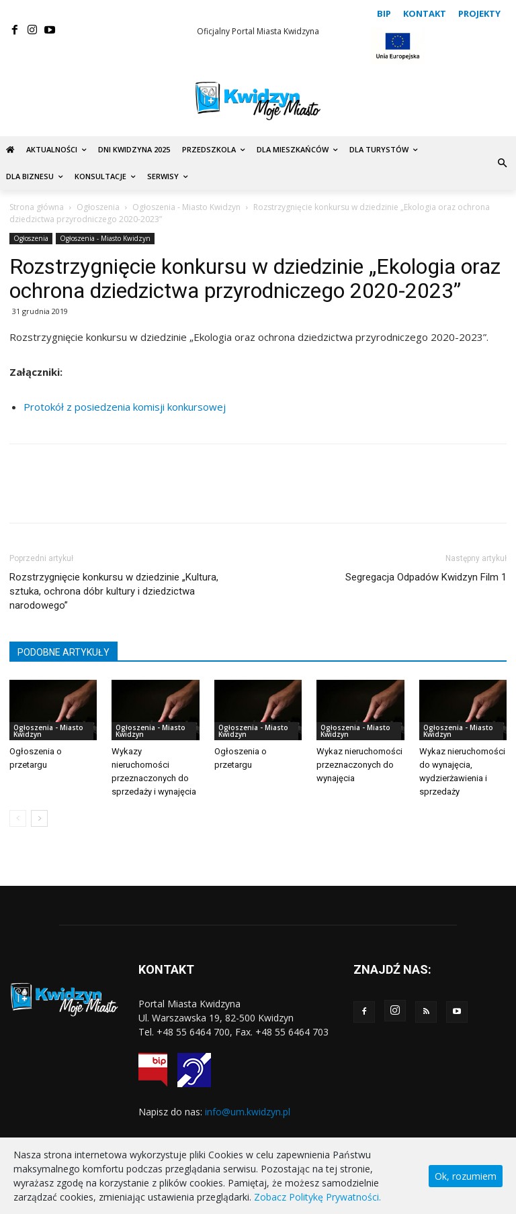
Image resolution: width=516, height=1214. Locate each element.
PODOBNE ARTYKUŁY (63, 652)
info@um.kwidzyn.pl (247, 1111)
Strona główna (36, 207)
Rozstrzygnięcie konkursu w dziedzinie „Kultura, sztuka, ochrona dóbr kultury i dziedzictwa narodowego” (113, 591)
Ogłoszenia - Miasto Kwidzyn (186, 207)
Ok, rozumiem (466, 1176)
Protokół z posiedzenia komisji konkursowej (125, 406)
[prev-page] (17, 818)
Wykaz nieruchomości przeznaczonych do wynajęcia (359, 764)
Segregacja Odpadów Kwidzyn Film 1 (426, 577)
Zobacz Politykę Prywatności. (317, 1197)
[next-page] (39, 818)
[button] (502, 163)
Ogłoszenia (98, 207)
